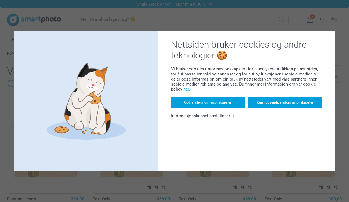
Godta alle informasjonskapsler (207, 102)
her (186, 89)
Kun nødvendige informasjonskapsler (285, 102)
